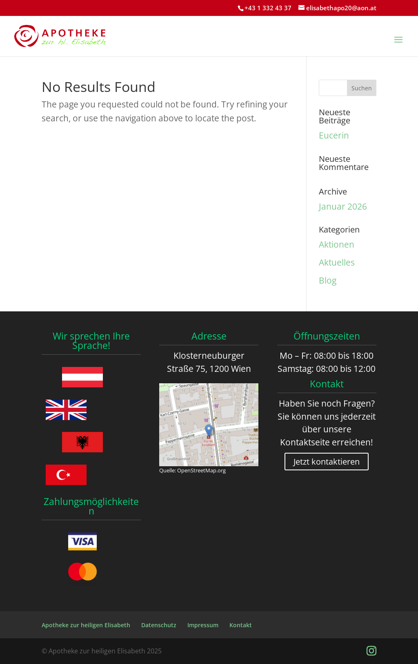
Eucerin (334, 135)
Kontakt (240, 625)
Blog (327, 280)
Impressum (202, 625)
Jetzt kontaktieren (326, 461)
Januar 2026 (343, 206)
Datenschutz (158, 625)
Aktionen (336, 244)
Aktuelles (337, 262)
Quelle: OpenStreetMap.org (192, 470)
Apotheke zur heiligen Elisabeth (86, 625)
